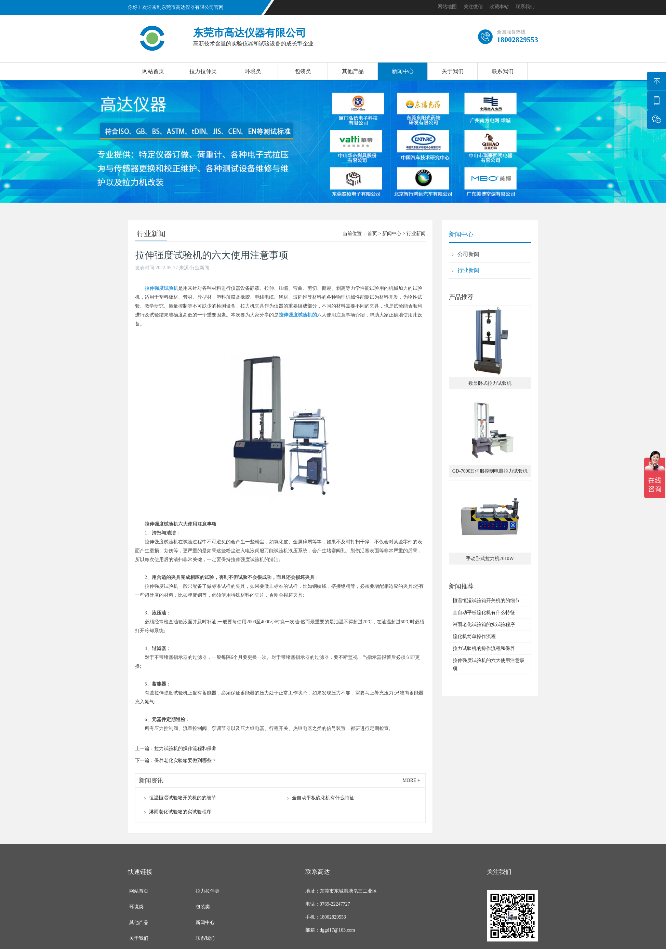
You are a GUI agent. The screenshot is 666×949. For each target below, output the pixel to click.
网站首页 (153, 71)
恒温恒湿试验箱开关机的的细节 (182, 797)
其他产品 (353, 71)
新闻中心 (403, 71)
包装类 (303, 71)
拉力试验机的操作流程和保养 (185, 748)
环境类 (253, 71)
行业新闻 (416, 233)
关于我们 (453, 71)
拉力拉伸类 (203, 71)
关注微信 (473, 6)
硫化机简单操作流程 (474, 636)
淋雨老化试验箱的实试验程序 (180, 811)
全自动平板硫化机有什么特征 (323, 797)
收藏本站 (499, 6)
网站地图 (447, 6)
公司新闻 (468, 254)
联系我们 (525, 6)
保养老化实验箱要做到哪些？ (185, 760)
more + (411, 780)
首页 (372, 233)
